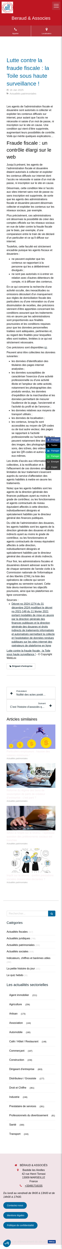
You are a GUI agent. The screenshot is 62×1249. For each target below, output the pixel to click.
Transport (15, 1134)
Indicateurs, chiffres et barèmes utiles (28, 958)
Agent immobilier (19, 995)
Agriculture (15, 1004)
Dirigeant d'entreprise (21, 1069)
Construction (16, 1059)
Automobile (15, 1032)
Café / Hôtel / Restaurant (23, 1041)
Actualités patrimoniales (21, 945)
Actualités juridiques (18, 938)
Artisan (13, 1013)
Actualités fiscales (17, 931)
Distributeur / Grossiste (22, 1078)
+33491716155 (33, 1185)
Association (16, 1022)
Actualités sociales (17, 951)
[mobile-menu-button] (56, 6)
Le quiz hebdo (15, 975)
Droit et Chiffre (17, 1087)
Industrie (14, 1097)
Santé (12, 1124)
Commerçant (16, 1050)
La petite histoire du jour (21, 968)
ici (45, 347)
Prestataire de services (22, 1106)
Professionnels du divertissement (28, 1115)
